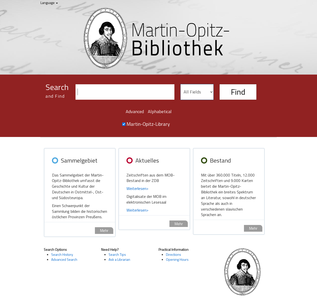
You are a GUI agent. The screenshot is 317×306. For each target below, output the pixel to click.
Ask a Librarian (119, 259)
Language (49, 2)
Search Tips (117, 254)
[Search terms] (125, 92)
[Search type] (197, 92)
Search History (62, 254)
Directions (173, 254)
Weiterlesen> (137, 188)
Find (238, 92)
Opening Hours (177, 259)
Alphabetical (160, 111)
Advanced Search (64, 259)
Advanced (135, 111)
